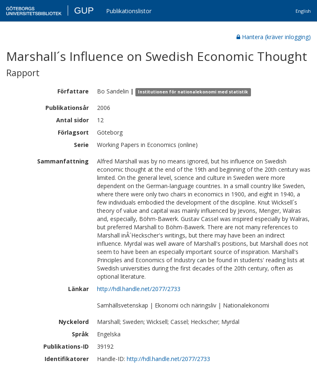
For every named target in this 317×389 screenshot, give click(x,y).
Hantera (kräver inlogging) (274, 37)
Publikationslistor (128, 11)
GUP (84, 10)
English (303, 11)
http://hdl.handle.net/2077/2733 (138, 289)
